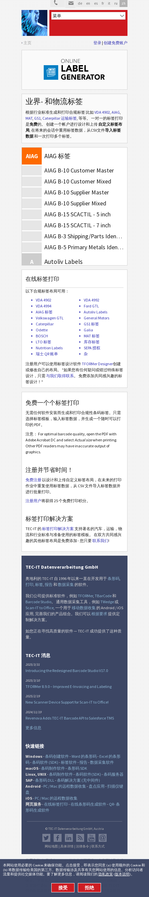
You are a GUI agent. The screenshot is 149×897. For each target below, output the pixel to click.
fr (103, 3)
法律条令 (82, 846)
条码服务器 (114, 774)
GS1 (37, 118)
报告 (49, 584)
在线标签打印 (56, 804)
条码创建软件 (57, 756)
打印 (29, 584)
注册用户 (33, 500)
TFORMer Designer (97, 363)
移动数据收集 (84, 607)
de (80, 3)
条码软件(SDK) (88, 774)
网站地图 (51, 846)
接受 (63, 888)
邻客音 (69, 838)
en (88, 3)
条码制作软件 (53, 768)
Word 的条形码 (84, 756)
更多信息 (33, 727)
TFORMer (85, 595)
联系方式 (98, 846)
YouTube (91, 838)
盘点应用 (97, 786)
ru (116, 3)
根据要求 (99, 613)
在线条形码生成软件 (88, 804)
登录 (97, 42)
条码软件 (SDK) (45, 762)
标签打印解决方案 (58, 528)
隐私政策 (105, 874)
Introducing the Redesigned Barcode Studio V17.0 (66, 670)
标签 (39, 584)
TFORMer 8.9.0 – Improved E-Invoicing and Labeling (68, 686)
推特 (46, 838)
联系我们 (100, 540)
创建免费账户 (115, 42)
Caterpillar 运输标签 (59, 118)
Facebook (58, 838)
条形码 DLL (44, 780)
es (96, 3)
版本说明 (122, 874)
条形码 (114, 578)
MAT (28, 118)
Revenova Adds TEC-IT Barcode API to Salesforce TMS (69, 718)
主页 (27, 42)
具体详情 (67, 846)
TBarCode (103, 595)
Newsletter (103, 838)
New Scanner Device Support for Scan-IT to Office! (67, 702)
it (109, 3)
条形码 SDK (77, 768)
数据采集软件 (102, 762)
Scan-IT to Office (39, 607)
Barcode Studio (38, 601)
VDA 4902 (102, 112)
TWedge (107, 601)
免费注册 (33, 479)
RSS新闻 (80, 838)
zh (123, 3)
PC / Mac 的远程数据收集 (64, 786)
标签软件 (69, 762)
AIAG (116, 112)
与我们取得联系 (60, 375)
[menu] (88, 16)
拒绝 (89, 888)
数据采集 (66, 584)
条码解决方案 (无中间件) (78, 780)
